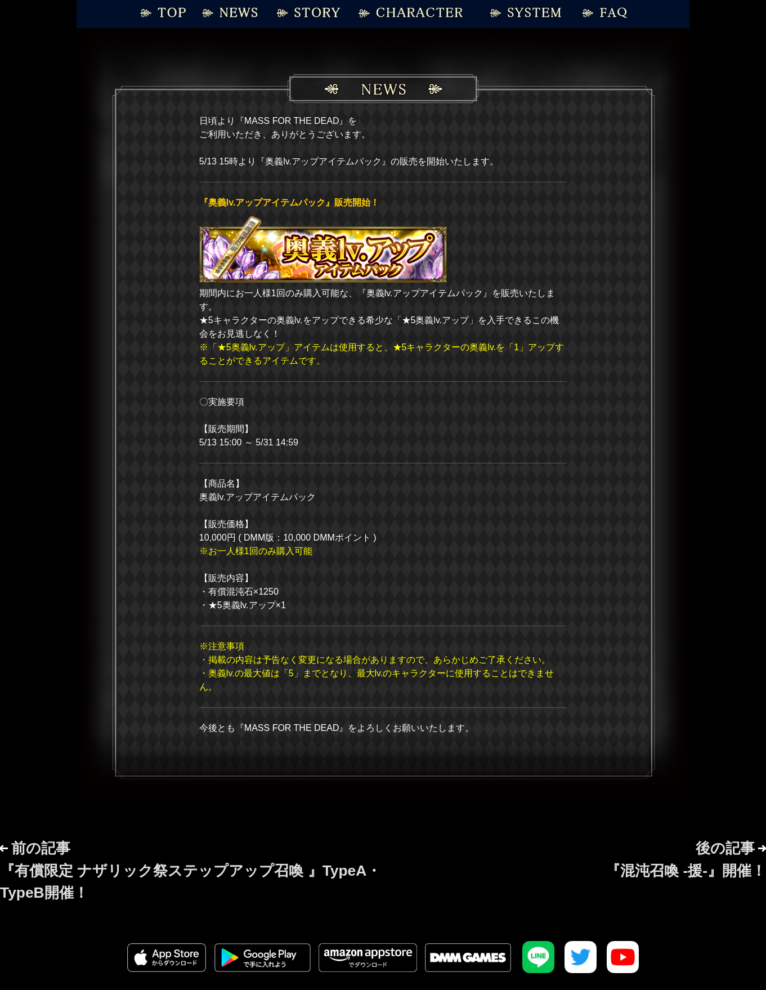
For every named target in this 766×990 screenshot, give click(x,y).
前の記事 (190, 870)
